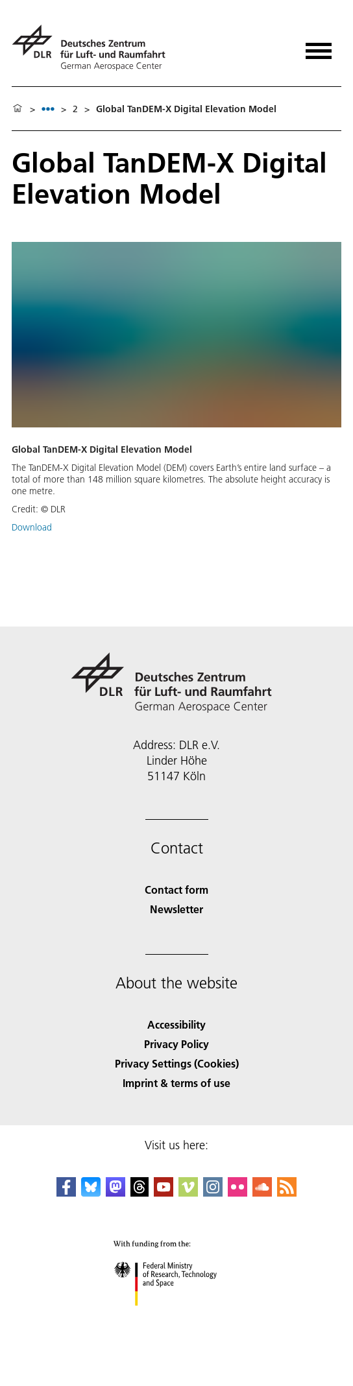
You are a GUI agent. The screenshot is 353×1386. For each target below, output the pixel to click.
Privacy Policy (176, 1044)
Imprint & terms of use (176, 1083)
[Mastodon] (115, 1192)
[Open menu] (318, 46)
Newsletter (176, 909)
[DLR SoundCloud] (262, 1192)
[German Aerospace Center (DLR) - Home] (94, 48)
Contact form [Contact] (176, 889)
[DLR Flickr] (237, 1192)
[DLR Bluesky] (91, 1192)
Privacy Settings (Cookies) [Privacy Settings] (177, 1063)
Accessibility (176, 1024)
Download (32, 527)
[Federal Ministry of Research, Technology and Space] (177, 1316)
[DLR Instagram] (213, 1192)
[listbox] (48, 109)
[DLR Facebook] (66, 1192)
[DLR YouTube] (163, 1192)
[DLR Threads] (139, 1192)
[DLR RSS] (287, 1192)
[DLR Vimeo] (188, 1192)
